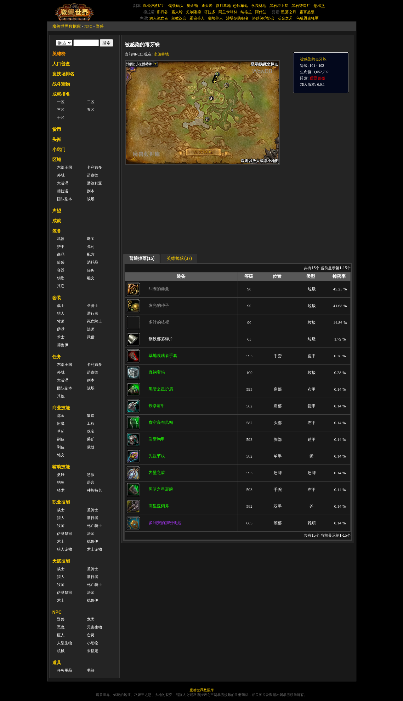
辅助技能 (61, 466)
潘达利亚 (94, 183)
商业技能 (61, 407)
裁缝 (90, 447)
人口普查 (61, 63)
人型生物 (64, 643)
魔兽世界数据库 (66, 26)
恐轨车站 (240, 5)
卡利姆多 (94, 167)
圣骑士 (92, 305)
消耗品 (92, 262)
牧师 (61, 321)
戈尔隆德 (193, 12)
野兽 (100, 26)
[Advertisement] (184, 209)
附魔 (61, 423)
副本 (90, 191)
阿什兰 (260, 12)
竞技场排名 (63, 73)
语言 (90, 482)
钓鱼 (61, 482)
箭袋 (61, 262)
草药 (61, 431)
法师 (90, 329)
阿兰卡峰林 (228, 12)
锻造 (90, 415)
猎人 (61, 313)
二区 (90, 102)
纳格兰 (246, 12)
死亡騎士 (94, 321)
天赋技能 (61, 561)
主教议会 (178, 18)
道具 (56, 662)
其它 (61, 286)
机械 (61, 651)
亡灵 (90, 635)
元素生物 (94, 627)
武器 (61, 239)
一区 (61, 102)
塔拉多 (209, 12)
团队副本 (64, 199)
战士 (61, 305)
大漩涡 (62, 183)
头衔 (56, 139)
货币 (56, 129)
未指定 (92, 651)
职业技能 (61, 502)
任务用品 (64, 670)
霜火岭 (177, 12)
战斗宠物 (61, 83)
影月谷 (162, 12)
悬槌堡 (319, 5)
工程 (90, 423)
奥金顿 (192, 5)
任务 (90, 270)
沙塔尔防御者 (237, 18)
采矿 (90, 439)
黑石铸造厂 (301, 5)
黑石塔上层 (279, 5)
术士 (61, 337)
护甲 (61, 246)
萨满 (61, 329)
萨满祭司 (64, 533)
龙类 (90, 619)
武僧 (90, 337)
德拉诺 (62, 191)
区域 (56, 159)
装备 (56, 230)
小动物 (92, 643)
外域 (61, 175)
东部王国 (64, 167)
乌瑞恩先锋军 (307, 18)
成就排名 (61, 93)
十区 (61, 117)
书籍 (90, 670)
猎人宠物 (64, 549)
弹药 (90, 246)
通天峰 (207, 5)
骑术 (61, 490)
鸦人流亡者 (158, 18)
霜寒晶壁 (307, 12)
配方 (90, 254)
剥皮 (61, 447)
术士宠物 (94, 549)
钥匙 (61, 278)
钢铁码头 (176, 5)
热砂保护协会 (263, 18)
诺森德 (92, 175)
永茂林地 (258, 5)
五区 (90, 110)
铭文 (61, 455)
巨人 (61, 635)
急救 (90, 474)
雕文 (90, 278)
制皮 (61, 439)
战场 (90, 199)
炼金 (61, 415)
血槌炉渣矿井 (154, 5)
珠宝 (90, 239)
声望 (56, 210)
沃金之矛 (285, 18)
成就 (56, 220)
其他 (61, 396)
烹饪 (61, 474)
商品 (61, 254)
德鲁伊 (62, 345)
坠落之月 (288, 12)
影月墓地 (223, 5)
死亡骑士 (94, 525)
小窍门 (58, 149)
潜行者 (92, 313)
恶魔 (61, 627)
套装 (56, 297)
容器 (61, 270)
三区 (61, 110)
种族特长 (94, 490)
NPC (88, 26)
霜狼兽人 (197, 18)
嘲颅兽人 (215, 18)
